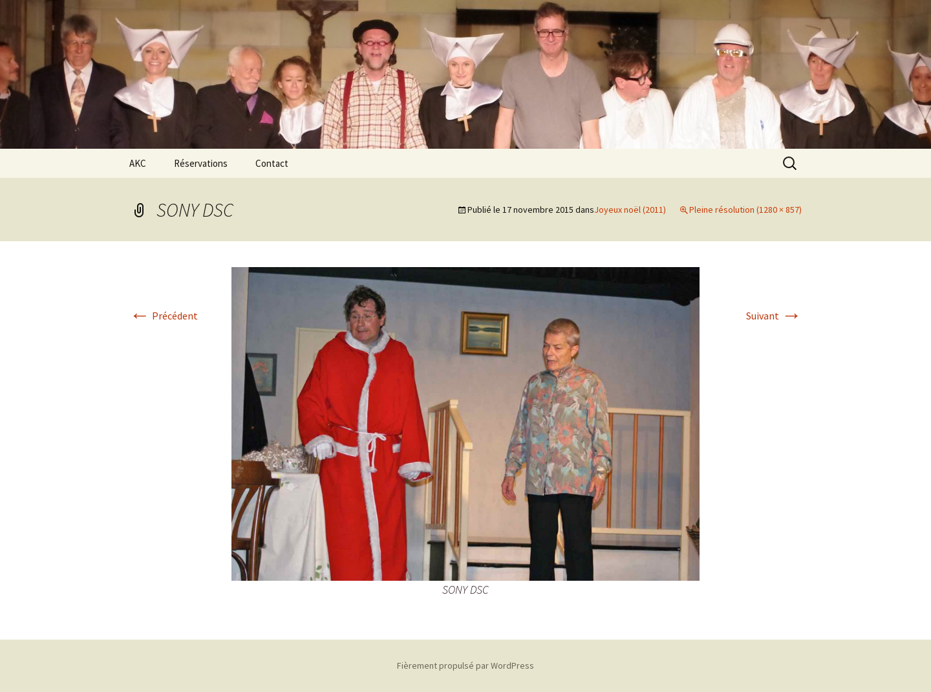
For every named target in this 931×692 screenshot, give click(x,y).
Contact (271, 163)
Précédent (163, 315)
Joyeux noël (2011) (630, 209)
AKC (137, 163)
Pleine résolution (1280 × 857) (745, 209)
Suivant (774, 315)
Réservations (201, 163)
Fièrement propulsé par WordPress (465, 665)
